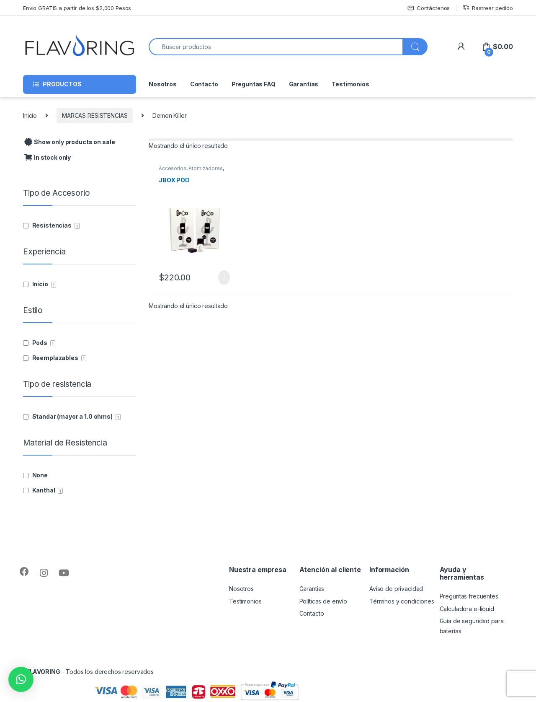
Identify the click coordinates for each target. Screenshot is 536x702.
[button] (21, 679)
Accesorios (172, 168)
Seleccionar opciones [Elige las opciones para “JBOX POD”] (223, 277)
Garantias (312, 588)
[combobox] (276, 46)
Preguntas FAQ (254, 84)
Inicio (30, 115)
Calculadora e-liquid (467, 608)
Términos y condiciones (401, 601)
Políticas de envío (323, 601)
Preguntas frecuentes (469, 596)
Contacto (204, 84)
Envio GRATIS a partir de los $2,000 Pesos (77, 8)
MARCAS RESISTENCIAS (94, 115)
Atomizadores (205, 168)
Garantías (304, 84)
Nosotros (163, 84)
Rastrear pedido (488, 8)
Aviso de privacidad (396, 588)
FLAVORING (43, 671)
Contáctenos (428, 8)
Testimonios (350, 84)
